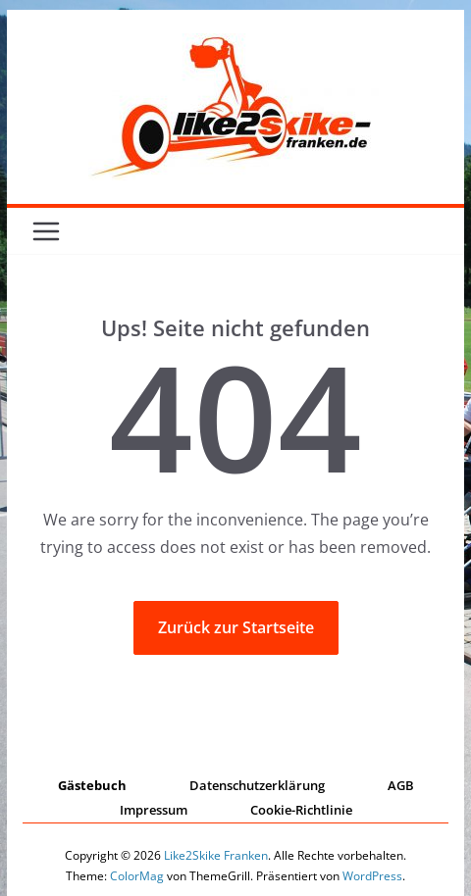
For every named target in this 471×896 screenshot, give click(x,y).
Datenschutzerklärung (257, 785)
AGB (401, 785)
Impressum (153, 810)
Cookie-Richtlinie (301, 810)
